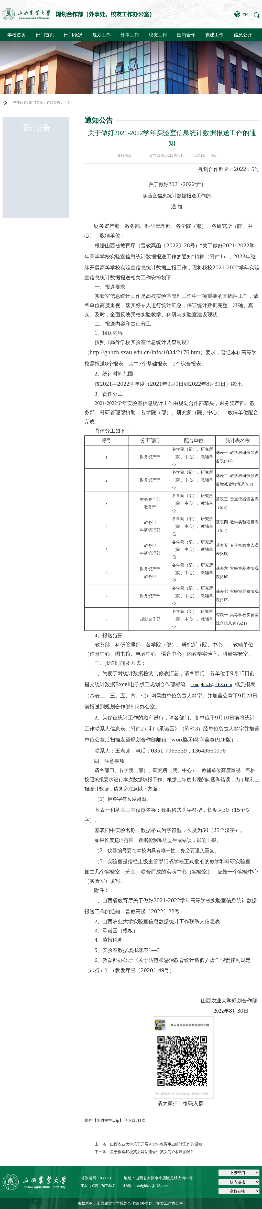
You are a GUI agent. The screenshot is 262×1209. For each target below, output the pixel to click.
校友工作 (158, 34)
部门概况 (73, 34)
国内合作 (186, 34)
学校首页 (16, 34)
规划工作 (101, 34)
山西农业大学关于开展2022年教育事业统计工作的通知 (156, 1144)
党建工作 (214, 34)
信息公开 (243, 34)
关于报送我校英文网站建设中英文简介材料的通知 (152, 1152)
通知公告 (53, 103)
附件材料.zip (108, 1120)
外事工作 (130, 34)
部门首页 (45, 34)
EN (241, 14)
